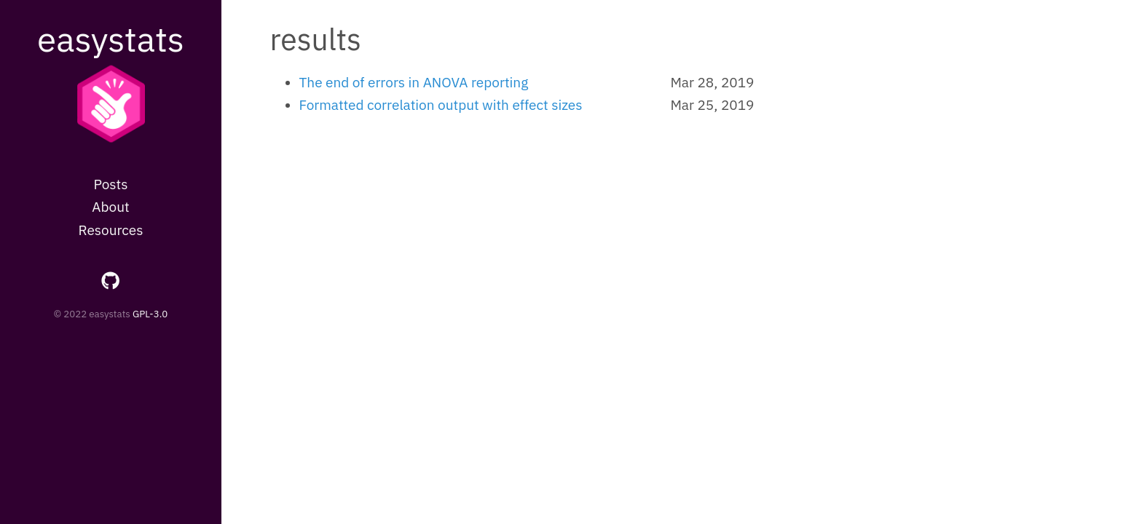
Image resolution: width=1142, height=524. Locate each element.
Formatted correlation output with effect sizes (441, 105)
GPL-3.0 (150, 313)
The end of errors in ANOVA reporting (414, 82)
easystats (110, 38)
